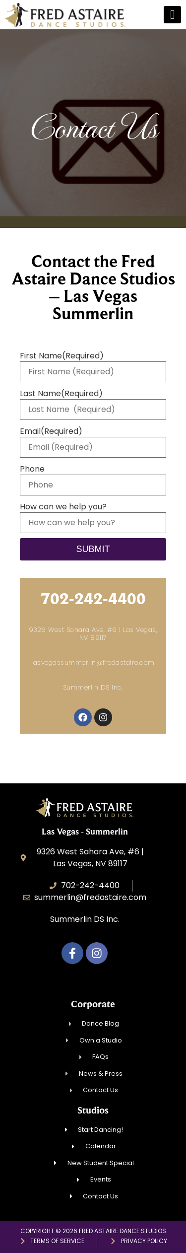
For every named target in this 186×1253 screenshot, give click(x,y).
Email (51, 431)
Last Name (61, 394)
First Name (62, 356)
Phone (32, 469)
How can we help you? (63, 507)
